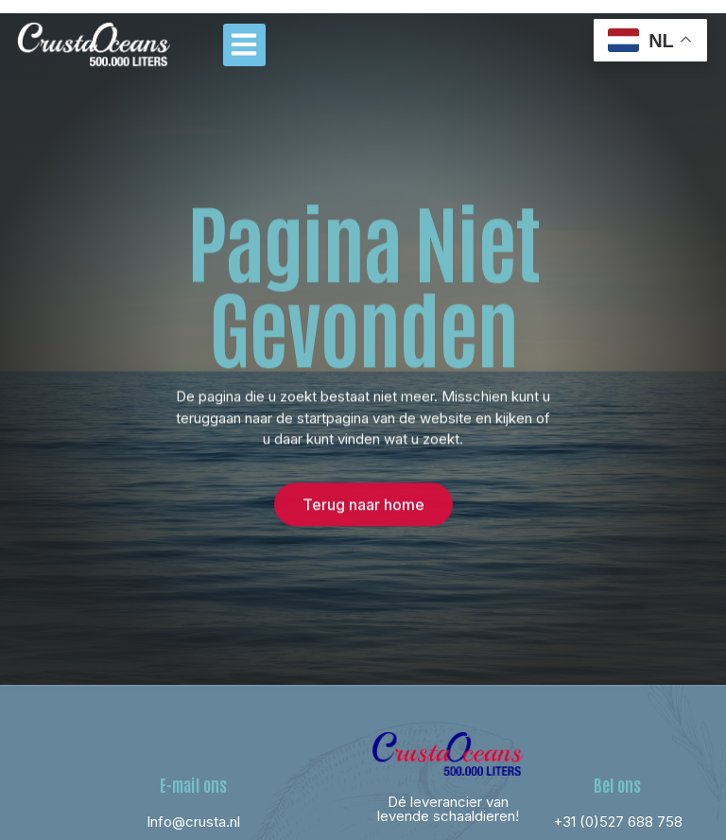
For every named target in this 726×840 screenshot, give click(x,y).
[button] (244, 45)
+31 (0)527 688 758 (618, 822)
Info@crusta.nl (193, 822)
